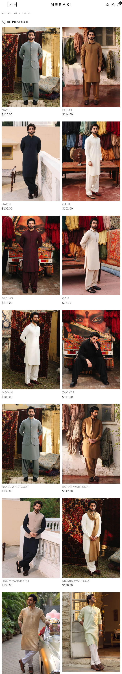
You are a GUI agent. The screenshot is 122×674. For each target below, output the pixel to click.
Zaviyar (68, 392)
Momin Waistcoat (76, 581)
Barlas (7, 298)
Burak (67, 110)
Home (5, 13)
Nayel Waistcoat (15, 486)
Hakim (6, 204)
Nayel (6, 110)
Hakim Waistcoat (15, 581)
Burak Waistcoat (76, 486)
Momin (7, 392)
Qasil (66, 204)
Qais (65, 298)
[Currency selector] (12, 4)
